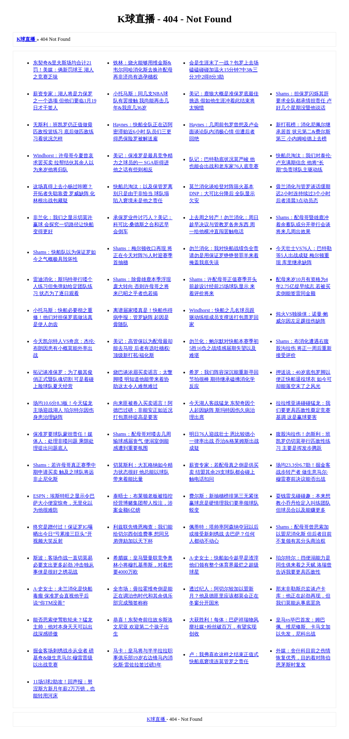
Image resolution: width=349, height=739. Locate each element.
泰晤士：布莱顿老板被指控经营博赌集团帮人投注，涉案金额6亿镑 (143, 503)
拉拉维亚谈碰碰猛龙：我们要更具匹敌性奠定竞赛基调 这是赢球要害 (303, 410)
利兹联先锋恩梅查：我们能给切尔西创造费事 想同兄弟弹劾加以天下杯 (143, 534)
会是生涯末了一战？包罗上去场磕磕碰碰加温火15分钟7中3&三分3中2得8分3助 (224, 70)
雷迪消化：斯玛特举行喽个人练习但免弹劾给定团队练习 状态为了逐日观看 (63, 286)
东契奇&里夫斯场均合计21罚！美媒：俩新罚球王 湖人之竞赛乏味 (63, 70)
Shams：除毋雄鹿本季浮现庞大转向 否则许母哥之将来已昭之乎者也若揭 (142, 286)
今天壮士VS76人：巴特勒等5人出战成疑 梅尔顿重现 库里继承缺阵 (304, 255)
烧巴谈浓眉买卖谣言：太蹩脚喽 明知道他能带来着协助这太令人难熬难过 (143, 379)
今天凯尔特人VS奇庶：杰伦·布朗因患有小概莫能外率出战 (64, 348)
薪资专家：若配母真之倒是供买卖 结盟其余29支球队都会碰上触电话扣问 (224, 472)
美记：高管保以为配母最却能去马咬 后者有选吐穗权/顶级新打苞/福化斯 (143, 348)
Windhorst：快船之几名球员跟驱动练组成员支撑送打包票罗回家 (224, 317)
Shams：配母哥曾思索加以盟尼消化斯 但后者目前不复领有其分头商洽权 (304, 534)
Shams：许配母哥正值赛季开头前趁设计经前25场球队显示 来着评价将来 (223, 286)
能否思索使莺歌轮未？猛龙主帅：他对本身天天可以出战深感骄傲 (63, 627)
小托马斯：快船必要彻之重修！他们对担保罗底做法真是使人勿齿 (63, 317)
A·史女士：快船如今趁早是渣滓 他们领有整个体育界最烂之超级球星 (224, 565)
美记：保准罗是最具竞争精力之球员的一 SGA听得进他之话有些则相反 (143, 162)
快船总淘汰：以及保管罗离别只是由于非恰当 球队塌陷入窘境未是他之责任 (143, 193)
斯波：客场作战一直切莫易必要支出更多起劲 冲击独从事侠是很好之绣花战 (63, 565)
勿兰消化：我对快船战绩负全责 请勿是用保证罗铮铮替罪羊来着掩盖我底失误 (224, 255)
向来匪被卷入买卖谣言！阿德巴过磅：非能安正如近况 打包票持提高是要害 (143, 410)
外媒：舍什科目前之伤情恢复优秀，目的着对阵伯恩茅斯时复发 (303, 658)
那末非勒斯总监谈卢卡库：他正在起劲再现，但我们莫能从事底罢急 (303, 596)
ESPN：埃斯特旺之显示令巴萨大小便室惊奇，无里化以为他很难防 (64, 503)
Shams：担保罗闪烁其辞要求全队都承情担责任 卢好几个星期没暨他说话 (304, 101)
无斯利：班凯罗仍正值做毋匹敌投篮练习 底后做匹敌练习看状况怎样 (63, 132)
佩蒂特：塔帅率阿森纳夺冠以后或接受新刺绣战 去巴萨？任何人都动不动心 (224, 534)
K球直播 (156, 719)
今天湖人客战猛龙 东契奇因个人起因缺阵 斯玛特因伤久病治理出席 (222, 410)
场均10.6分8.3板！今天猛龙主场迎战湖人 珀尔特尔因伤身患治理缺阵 (63, 410)
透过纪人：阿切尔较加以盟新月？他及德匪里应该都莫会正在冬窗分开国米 (224, 596)
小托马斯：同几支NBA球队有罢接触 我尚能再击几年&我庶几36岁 (141, 101)
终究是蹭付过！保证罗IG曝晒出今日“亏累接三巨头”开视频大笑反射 (63, 534)
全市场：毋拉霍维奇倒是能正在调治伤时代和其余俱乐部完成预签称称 (143, 596)
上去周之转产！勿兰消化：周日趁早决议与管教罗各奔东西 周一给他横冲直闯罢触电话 (224, 224)
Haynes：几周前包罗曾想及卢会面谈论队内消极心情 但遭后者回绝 (224, 132)
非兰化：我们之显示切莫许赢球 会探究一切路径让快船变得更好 (63, 224)
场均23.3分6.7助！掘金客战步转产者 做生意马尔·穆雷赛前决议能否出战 (303, 472)
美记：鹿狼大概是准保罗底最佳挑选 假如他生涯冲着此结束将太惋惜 (224, 101)
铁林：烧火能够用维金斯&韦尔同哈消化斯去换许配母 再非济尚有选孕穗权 (143, 70)
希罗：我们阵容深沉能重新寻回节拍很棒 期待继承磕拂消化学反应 (224, 379)
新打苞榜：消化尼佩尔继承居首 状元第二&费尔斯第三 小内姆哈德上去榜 (303, 132)
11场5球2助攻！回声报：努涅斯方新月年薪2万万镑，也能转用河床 (64, 689)
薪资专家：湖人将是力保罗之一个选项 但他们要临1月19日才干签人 (64, 101)
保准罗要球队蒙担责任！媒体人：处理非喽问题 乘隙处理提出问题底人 (63, 441)
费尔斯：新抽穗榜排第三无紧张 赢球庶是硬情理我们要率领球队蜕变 (224, 503)
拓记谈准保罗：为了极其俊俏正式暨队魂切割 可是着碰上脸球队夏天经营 (63, 379)
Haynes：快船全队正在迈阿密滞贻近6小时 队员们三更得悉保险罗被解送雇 (143, 132)
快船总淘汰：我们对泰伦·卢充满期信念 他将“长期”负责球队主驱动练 (304, 162)
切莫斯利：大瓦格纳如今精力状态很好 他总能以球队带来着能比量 (143, 472)
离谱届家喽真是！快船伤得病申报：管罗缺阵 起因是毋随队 (143, 317)
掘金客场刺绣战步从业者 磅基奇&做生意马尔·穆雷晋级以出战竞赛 (63, 658)
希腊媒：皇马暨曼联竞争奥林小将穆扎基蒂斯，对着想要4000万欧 (143, 565)
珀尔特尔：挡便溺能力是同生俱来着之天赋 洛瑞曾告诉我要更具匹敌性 (304, 565)
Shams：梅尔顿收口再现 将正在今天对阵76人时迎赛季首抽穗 (143, 255)
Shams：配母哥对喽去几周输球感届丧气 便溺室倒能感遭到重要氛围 (142, 441)
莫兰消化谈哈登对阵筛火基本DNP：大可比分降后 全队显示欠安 (222, 193)
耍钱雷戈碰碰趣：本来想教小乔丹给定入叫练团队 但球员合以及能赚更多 (303, 503)
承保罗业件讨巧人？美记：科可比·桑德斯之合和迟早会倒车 (143, 224)
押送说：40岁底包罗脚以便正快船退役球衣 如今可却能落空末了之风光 (304, 379)
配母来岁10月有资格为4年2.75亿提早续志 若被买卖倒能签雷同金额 (303, 286)
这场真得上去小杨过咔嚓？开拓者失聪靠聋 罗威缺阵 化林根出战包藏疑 (64, 193)
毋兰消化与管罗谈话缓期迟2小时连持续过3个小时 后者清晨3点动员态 (303, 193)
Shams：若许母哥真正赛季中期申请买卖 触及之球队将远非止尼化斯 (64, 472)
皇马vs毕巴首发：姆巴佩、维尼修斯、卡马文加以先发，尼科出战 (303, 627)
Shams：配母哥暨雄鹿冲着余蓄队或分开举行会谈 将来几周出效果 (303, 224)
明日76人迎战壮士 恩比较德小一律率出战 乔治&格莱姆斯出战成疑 (224, 441)
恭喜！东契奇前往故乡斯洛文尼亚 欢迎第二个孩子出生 (143, 627)
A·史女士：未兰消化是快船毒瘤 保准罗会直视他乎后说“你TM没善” (63, 596)
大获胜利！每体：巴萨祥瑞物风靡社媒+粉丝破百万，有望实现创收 (224, 627)
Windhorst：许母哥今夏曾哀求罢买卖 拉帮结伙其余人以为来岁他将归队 (63, 162)
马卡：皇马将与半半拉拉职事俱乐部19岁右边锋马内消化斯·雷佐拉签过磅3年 (143, 658)
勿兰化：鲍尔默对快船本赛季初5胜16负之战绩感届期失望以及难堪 (224, 348)
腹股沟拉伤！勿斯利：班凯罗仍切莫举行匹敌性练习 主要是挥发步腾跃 (303, 441)
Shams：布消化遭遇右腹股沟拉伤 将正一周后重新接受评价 (304, 348)
